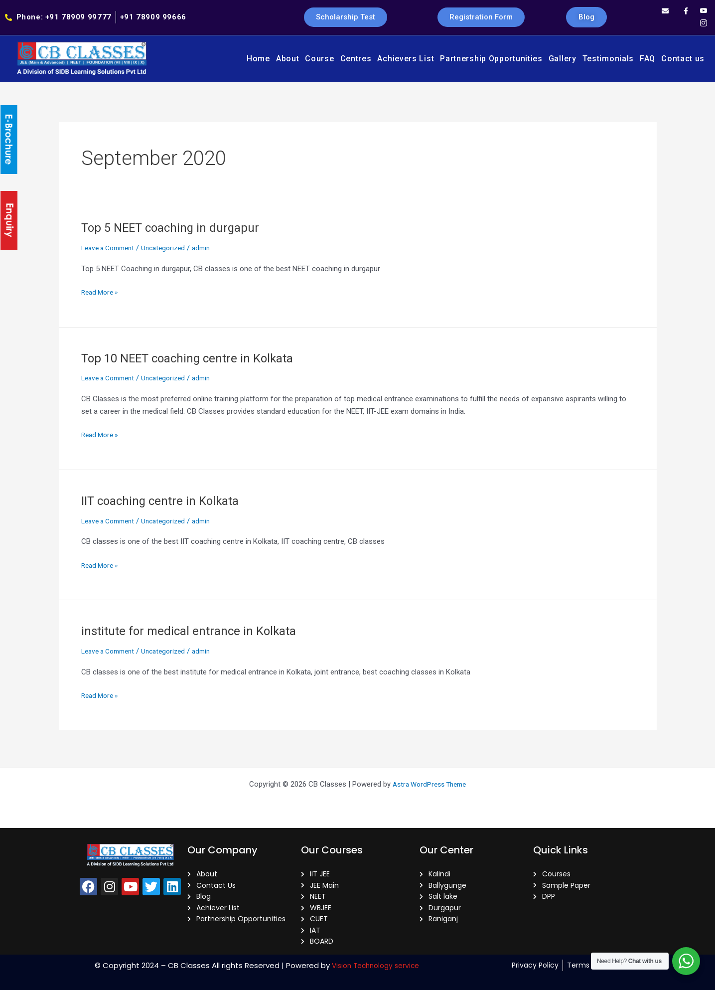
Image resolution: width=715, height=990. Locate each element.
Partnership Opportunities (491, 58)
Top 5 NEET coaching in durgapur (177, 227)
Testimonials (608, 58)
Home (258, 58)
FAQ (647, 58)
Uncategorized (172, 247)
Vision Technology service (375, 965)
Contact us (683, 58)
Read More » (101, 291)
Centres (356, 58)
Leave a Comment (111, 247)
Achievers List (405, 58)
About (287, 58)
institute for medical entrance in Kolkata (194, 630)
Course (319, 58)
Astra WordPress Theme (429, 776)
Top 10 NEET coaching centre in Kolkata (195, 357)
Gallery (562, 58)
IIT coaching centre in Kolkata (165, 500)
